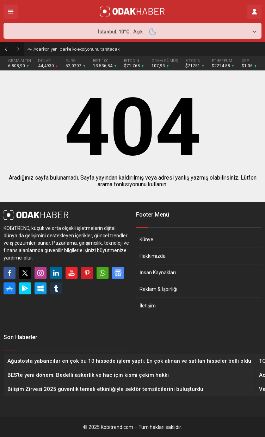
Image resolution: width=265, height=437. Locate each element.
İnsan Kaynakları (158, 272)
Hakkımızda (153, 256)
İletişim (148, 305)
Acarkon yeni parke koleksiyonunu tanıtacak (76, 49)
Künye (146, 239)
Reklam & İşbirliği (158, 289)
